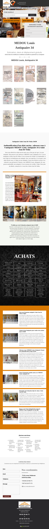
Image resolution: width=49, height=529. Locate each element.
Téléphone (5, 479)
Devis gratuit (27, 21)
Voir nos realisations (11, 21)
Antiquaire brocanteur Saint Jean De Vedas (12, 442)
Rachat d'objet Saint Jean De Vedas (29, 446)
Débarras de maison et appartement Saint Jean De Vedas (20, 449)
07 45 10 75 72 (22, 2)
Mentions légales (24, 523)
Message (5, 484)
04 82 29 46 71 (22, 4)
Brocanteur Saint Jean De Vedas (20, 444)
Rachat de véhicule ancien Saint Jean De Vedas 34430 (29, 442)
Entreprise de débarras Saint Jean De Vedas (12, 446)
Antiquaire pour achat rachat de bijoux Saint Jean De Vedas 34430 (38, 447)
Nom (4, 469)
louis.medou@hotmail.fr (28, 486)
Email (4, 474)
